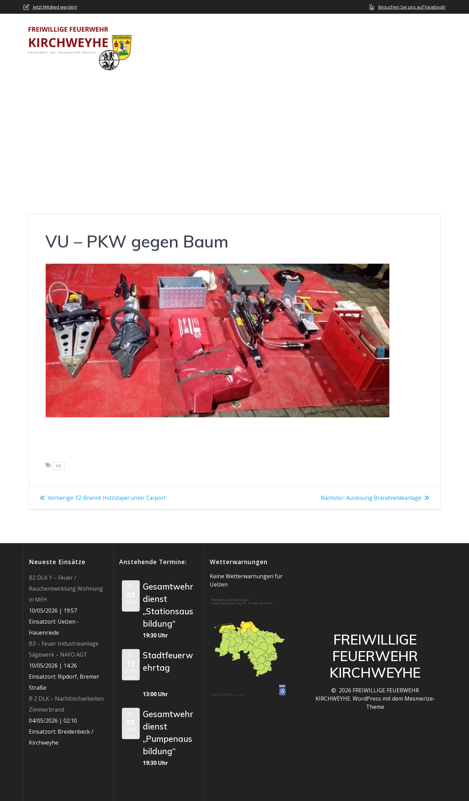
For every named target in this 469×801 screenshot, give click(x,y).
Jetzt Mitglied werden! (55, 7)
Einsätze (291, 45)
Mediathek (362, 45)
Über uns (204, 45)
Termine (325, 45)
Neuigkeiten (251, 45)
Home (174, 45)
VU (58, 465)
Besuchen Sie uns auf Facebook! (412, 7)
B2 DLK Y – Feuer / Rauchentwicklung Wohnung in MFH (66, 588)
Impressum (430, 45)
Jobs (399, 45)
